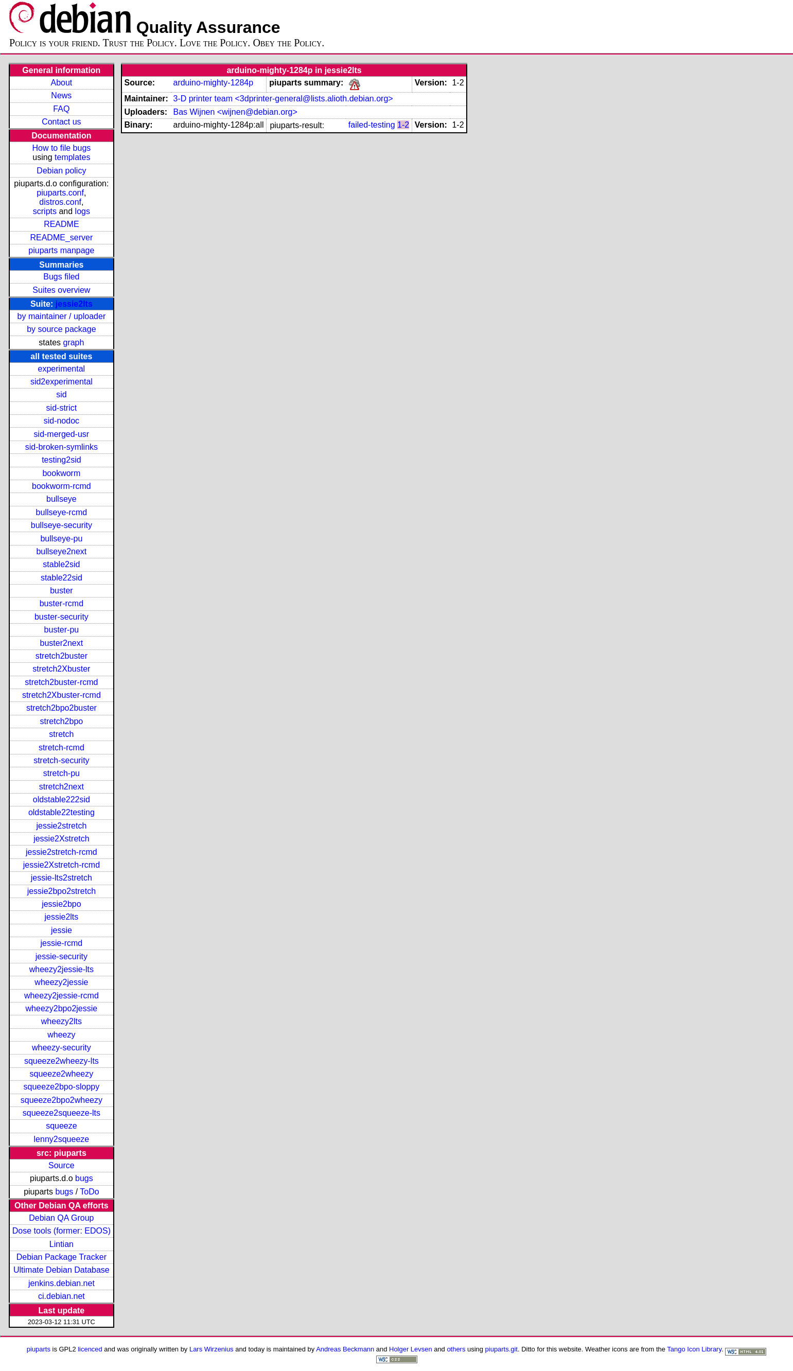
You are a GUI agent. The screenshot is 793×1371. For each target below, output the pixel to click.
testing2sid (61, 459)
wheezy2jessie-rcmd (61, 995)
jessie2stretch (61, 825)
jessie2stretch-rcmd (61, 852)
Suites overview (61, 290)
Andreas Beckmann (345, 1349)
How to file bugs (61, 148)
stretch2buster (61, 656)
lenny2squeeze (62, 1139)
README (61, 224)
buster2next (61, 643)
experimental (61, 368)
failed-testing (371, 124)
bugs (84, 1178)
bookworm (61, 473)
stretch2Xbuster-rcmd (61, 695)
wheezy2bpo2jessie (62, 1008)
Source (61, 1165)
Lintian (61, 1244)
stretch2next (61, 786)
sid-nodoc (61, 420)
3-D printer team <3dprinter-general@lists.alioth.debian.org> (283, 98)
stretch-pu (61, 773)
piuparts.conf (60, 192)
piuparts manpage (61, 250)
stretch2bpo (61, 721)
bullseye (61, 499)
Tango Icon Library (694, 1349)
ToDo (89, 1191)
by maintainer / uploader (61, 316)
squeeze (61, 1125)
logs (82, 211)
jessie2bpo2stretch (61, 891)
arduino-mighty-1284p (213, 82)
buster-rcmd (61, 603)
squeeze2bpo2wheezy (61, 1100)
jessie (61, 930)
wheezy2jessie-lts (61, 969)
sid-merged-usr (62, 434)
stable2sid (61, 564)
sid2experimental (61, 381)
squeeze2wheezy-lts (61, 1061)
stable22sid (61, 577)
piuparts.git (501, 1349)
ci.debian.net (61, 1296)
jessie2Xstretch (61, 838)
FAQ (61, 108)
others (456, 1349)
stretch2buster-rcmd (61, 682)
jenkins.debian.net (61, 1283)
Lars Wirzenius (211, 1349)
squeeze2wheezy (62, 1073)
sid (61, 394)
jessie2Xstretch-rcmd (61, 864)
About (61, 82)
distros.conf (60, 202)
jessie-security (61, 956)
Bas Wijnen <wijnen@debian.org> (235, 112)
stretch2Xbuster (61, 668)
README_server (61, 237)
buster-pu (61, 629)
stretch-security (61, 760)
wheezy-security (61, 1047)
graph (73, 342)
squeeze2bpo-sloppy (62, 1086)
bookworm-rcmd (61, 486)
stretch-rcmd (61, 747)
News (61, 95)
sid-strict (61, 407)
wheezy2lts (61, 1021)
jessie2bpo (61, 904)
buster (61, 590)
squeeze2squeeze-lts (61, 1113)
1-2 (403, 124)
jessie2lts (74, 304)
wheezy (61, 1034)
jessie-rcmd (61, 943)
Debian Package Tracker (61, 1257)
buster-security (61, 616)
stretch (61, 734)
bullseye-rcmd (61, 512)
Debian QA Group (61, 1218)
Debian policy (61, 170)
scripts (45, 211)
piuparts (38, 1349)
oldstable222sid (61, 799)
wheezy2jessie (61, 982)
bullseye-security (61, 525)
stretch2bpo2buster (61, 708)
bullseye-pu (61, 538)
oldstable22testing (61, 812)
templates (72, 157)
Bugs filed (61, 276)
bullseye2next (61, 551)
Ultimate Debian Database (61, 1269)
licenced (90, 1349)
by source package (61, 329)
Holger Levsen (410, 1349)
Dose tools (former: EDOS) (61, 1230)
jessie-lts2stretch (61, 877)
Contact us (61, 121)
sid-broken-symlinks (61, 447)
